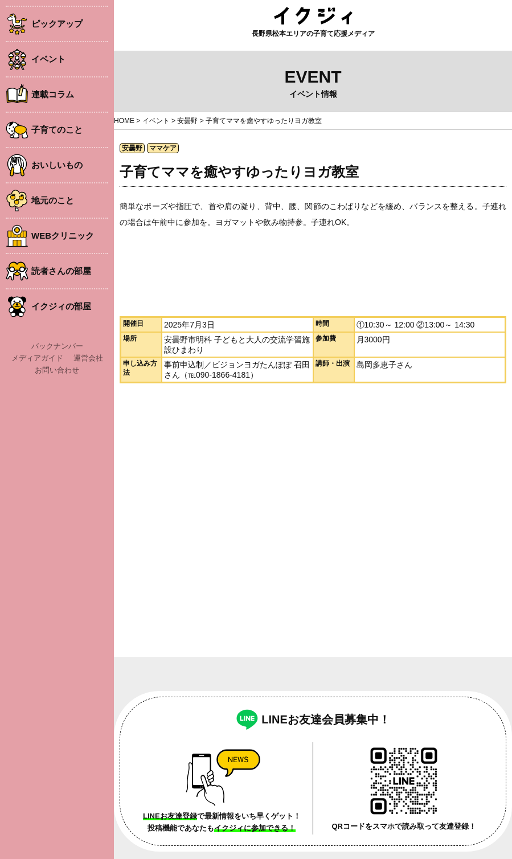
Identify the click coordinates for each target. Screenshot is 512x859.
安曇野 (187, 121)
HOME (124, 121)
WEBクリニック (62, 235)
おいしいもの (57, 165)
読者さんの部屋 (61, 271)
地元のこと (52, 200)
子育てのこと (57, 129)
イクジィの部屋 (61, 306)
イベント (48, 59)
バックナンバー (57, 346)
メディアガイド (37, 358)
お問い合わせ (57, 370)
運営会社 (88, 358)
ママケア (163, 148)
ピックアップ (57, 23)
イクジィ (313, 16)
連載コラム (52, 94)
